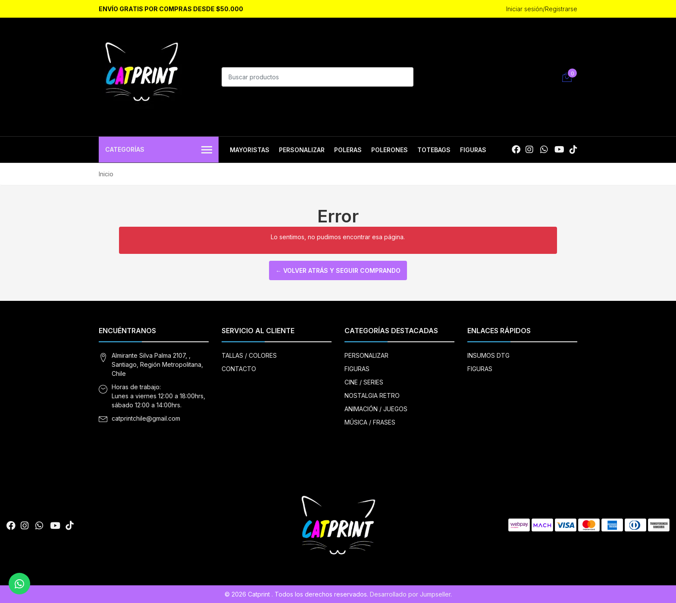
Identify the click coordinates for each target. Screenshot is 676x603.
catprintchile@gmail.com (146, 418)
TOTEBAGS (434, 149)
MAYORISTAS (249, 149)
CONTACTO (239, 368)
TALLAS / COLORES (249, 355)
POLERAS (348, 149)
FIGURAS (473, 149)
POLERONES (389, 149)
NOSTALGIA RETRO (372, 395)
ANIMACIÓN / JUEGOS (375, 408)
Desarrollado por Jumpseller (410, 594)
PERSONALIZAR (302, 149)
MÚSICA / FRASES (369, 422)
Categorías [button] (158, 150)
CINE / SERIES (363, 382)
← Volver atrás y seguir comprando (338, 270)
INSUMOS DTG (488, 355)
